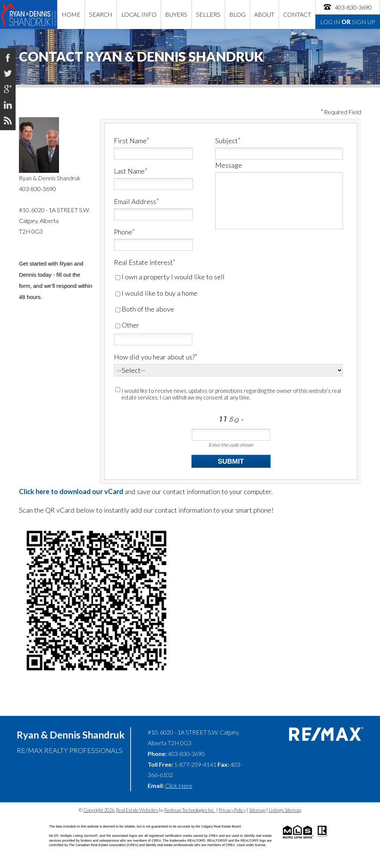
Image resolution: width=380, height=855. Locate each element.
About (264, 14)
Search (100, 14)
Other (127, 325)
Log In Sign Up (347, 21)
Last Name (129, 171)
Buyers (176, 14)
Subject (226, 141)
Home (71, 14)
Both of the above (144, 309)
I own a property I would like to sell (170, 277)
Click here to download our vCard (71, 491)
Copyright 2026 (98, 810)
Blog (237, 14)
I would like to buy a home (156, 293)
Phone (123, 232)
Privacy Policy (232, 810)
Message (228, 165)
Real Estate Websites (137, 810)
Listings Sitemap (285, 810)
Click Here (178, 785)
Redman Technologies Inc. (189, 810)
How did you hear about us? (154, 357)
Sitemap (257, 810)
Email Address (135, 201)
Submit (231, 461)
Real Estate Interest (143, 262)
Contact (297, 14)
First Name (130, 141)
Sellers (208, 14)
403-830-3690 (347, 6)
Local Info (139, 14)
